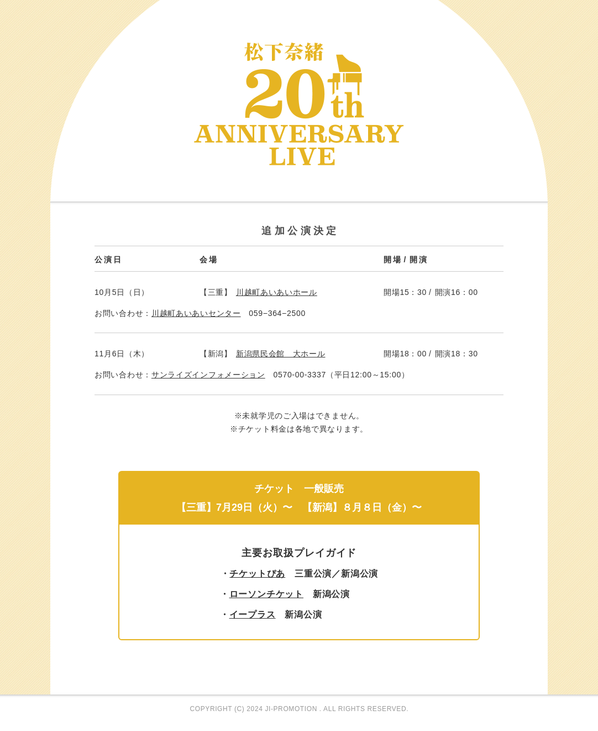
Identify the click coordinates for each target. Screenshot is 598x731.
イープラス (252, 614)
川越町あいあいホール (276, 292)
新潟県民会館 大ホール (281, 353)
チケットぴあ (257, 573)
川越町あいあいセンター (196, 313)
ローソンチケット (266, 594)
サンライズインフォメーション (208, 374)
